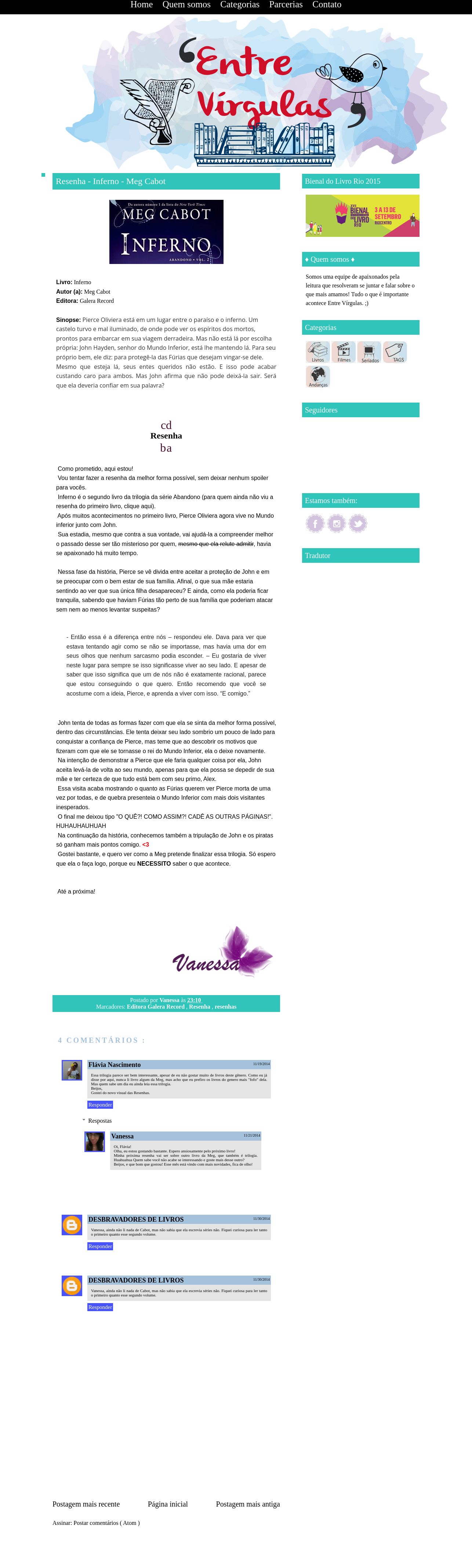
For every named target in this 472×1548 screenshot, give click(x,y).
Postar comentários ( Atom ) (106, 1523)
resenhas (225, 1007)
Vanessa (170, 1000)
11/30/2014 (261, 1219)
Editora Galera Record (156, 1007)
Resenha (200, 1007)
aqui (146, 506)
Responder (100, 1105)
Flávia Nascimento (114, 1064)
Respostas (100, 1121)
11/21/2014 (252, 1135)
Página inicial (168, 1504)
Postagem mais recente (86, 1504)
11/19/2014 (261, 1064)
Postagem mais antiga (248, 1504)
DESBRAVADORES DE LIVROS (136, 1219)
